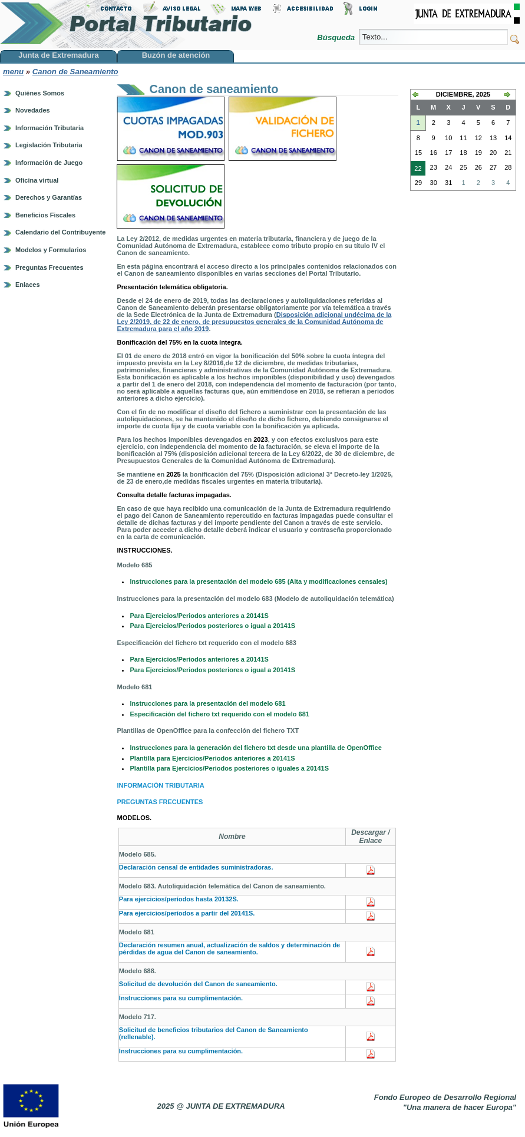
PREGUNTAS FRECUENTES (160, 801)
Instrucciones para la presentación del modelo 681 (207, 703)
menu (13, 71)
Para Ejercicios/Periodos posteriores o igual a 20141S (213, 625)
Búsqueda (336, 37)
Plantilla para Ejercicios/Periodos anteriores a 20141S (212, 758)
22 (416, 170)
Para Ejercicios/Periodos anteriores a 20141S (199, 615)
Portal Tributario (126, 24)
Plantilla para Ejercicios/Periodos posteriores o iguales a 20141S (229, 768)
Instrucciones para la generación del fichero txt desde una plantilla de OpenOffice (255, 747)
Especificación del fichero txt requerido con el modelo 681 (219, 714)
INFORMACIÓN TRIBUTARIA (160, 785)
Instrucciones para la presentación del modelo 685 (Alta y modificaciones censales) (258, 581)
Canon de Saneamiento (75, 71)
